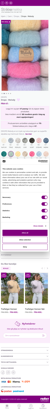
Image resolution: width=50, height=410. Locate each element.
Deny (25, 247)
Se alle (5, 268)
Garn (10, 16)
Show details (38, 226)
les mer (28, 134)
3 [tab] (6, 93)
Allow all (25, 233)
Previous (42, 268)
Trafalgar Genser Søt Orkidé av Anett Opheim (35, 309)
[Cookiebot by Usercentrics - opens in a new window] (38, 161)
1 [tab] (2, 93)
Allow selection (25, 240)
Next (47, 268)
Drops (16, 16)
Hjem (3, 16)
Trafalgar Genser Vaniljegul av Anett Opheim (10, 309)
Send (43, 335)
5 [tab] (10, 93)
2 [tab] (4, 93)
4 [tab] (8, 93)
